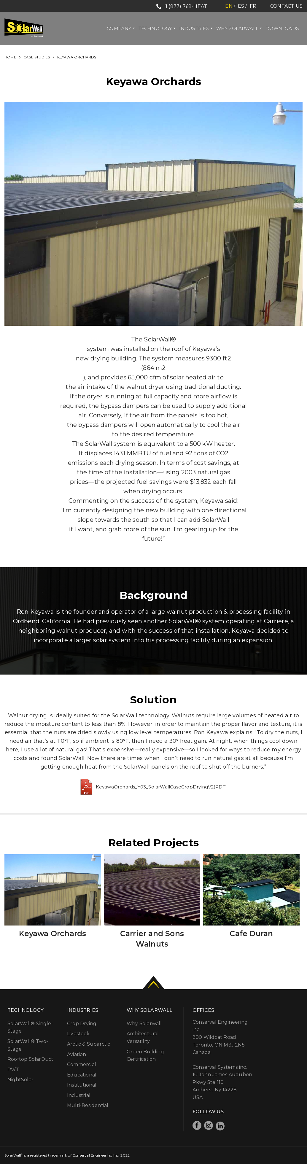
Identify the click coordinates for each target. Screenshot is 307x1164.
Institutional (82, 1085)
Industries (194, 28)
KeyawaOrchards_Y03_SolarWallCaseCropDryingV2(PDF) (161, 787)
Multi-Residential (87, 1105)
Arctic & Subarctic (88, 1044)
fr (253, 6)
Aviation (76, 1054)
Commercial (81, 1064)
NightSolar (20, 1079)
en (228, 6)
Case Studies (36, 57)
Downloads (282, 28)
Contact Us (286, 6)
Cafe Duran (251, 933)
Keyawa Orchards (52, 933)
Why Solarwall (237, 28)
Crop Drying (81, 1023)
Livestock (78, 1033)
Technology (155, 28)
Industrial (78, 1095)
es (241, 6)
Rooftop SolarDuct (30, 1059)
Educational (81, 1075)
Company (119, 28)
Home (10, 57)
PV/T (13, 1069)
